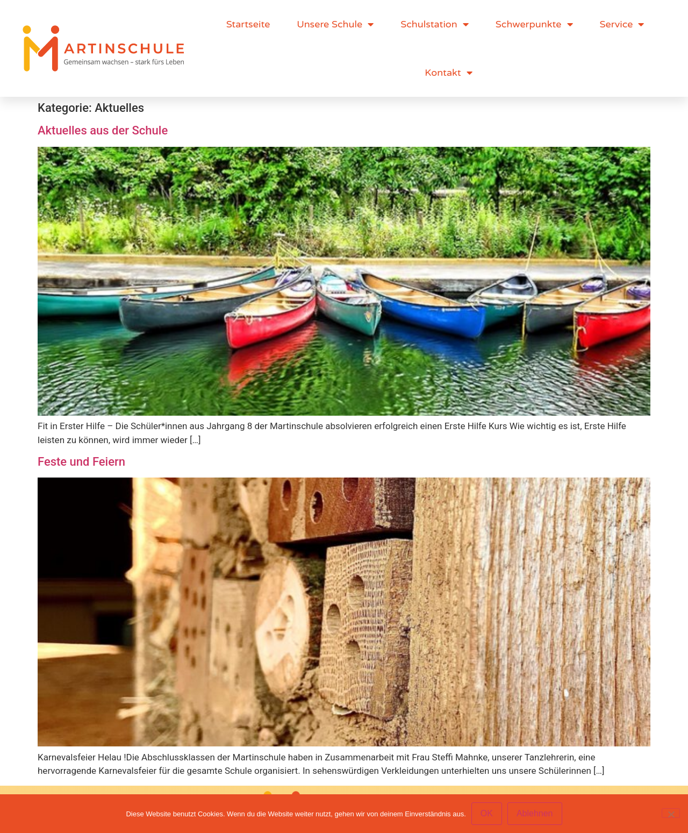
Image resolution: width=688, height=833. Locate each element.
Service (622, 24)
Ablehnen (535, 813)
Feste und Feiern (81, 461)
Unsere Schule (335, 24)
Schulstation (434, 24)
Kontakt (448, 72)
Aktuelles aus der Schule (103, 130)
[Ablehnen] (671, 813)
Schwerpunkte (534, 24)
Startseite (248, 24)
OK (487, 813)
